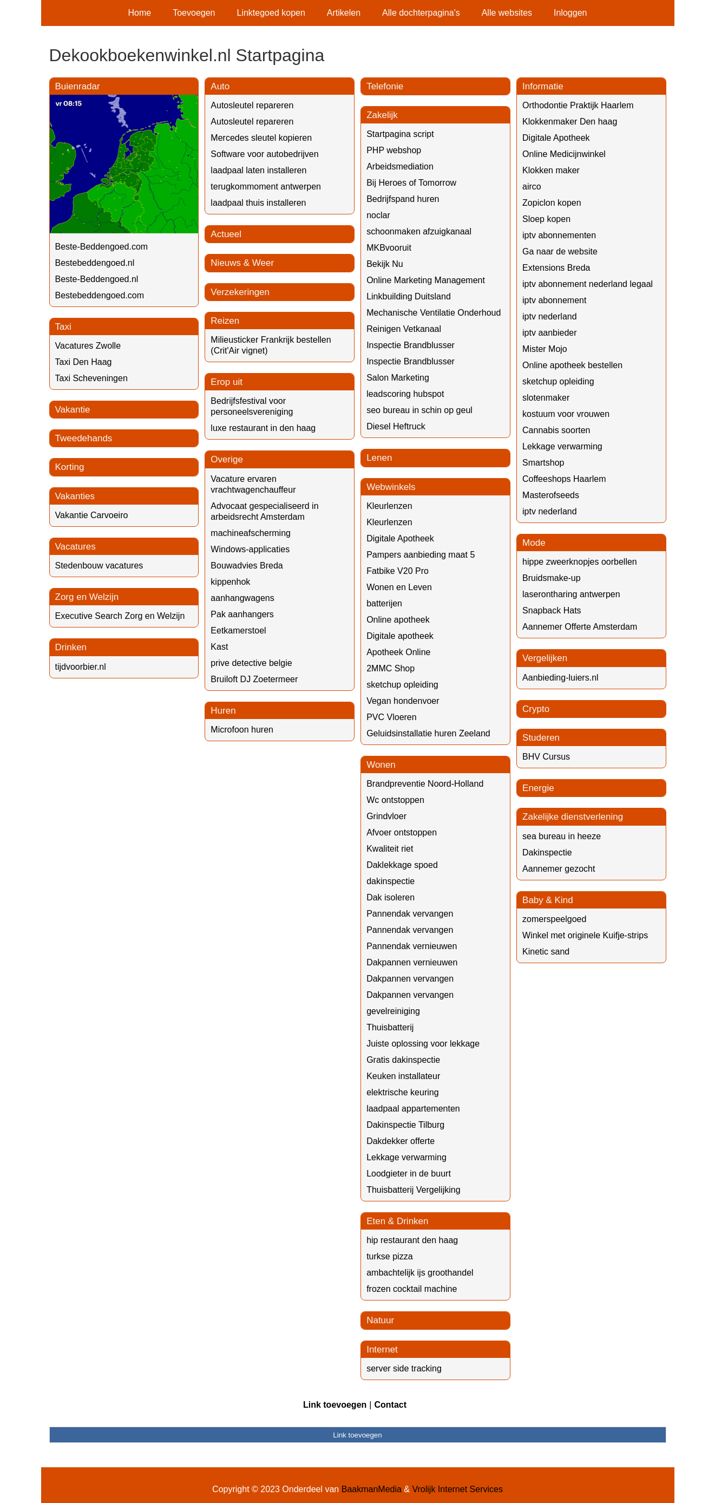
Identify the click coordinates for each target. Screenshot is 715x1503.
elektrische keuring (402, 1092)
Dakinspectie (547, 852)
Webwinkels (390, 487)
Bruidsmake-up (551, 578)
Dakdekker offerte (400, 1141)
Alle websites (507, 12)
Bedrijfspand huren (402, 199)
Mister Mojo (544, 349)
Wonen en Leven (399, 587)
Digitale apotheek (400, 636)
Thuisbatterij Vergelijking (413, 1189)
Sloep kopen (546, 219)
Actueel (226, 234)
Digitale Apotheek (400, 538)
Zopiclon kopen (551, 202)
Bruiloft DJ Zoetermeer (254, 679)
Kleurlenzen (389, 506)
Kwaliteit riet (389, 848)
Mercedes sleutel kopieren (261, 137)
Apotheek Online (398, 652)
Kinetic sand (545, 951)
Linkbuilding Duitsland (408, 296)
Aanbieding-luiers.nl (560, 677)
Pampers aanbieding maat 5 (420, 554)
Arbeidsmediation (400, 166)
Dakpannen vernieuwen (411, 962)
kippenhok (230, 581)
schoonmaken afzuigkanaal (418, 231)
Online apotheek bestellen (572, 365)
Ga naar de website (560, 251)
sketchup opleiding (402, 684)
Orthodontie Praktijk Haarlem (577, 105)
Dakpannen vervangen (410, 978)
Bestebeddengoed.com (100, 295)
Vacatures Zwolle (88, 345)
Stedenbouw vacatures (99, 565)
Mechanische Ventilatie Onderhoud (433, 312)
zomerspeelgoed (554, 919)
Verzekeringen (240, 292)
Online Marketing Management (425, 280)
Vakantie (72, 409)
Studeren (541, 738)
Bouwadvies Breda (247, 565)
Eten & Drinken (397, 1221)
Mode (534, 543)
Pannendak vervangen (409, 913)
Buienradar (77, 86)
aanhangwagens (242, 598)
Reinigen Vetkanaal (403, 329)
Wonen (381, 765)
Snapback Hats (551, 610)
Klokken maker (551, 170)
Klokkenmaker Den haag (569, 121)
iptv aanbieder (549, 332)
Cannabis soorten (556, 430)
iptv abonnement (554, 300)
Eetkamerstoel (238, 630)
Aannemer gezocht (558, 868)
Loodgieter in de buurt (408, 1173)
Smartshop (543, 462)
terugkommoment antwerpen (266, 186)
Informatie (542, 86)
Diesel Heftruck (395, 426)
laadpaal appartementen (413, 1108)
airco (531, 186)
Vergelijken (544, 658)
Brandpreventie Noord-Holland (424, 783)
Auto (220, 86)
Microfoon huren (242, 729)
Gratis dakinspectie (403, 1059)
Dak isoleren (390, 897)
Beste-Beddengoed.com (101, 246)
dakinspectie (390, 881)
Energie (538, 788)
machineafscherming (251, 533)
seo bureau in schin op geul (419, 410)
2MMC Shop (390, 668)
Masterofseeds (550, 495)
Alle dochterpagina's (421, 12)
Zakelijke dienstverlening (572, 817)
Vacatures (75, 546)
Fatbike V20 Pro (397, 571)
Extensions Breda (556, 267)
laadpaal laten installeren (258, 170)
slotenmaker (545, 397)
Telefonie (384, 86)
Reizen (225, 321)
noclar (378, 215)
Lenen (379, 458)
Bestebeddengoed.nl (95, 262)
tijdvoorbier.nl (80, 666)
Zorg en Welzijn (87, 597)
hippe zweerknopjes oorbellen (579, 561)
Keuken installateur (403, 1076)
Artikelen (343, 12)
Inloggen (570, 12)
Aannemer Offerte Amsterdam (579, 626)
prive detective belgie (251, 663)
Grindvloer (386, 816)
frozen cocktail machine (411, 1288)
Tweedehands (84, 438)
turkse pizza (389, 1256)
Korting (69, 467)
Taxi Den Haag (83, 362)
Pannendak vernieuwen (411, 946)
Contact (390, 1404)
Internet (382, 1349)
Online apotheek (398, 619)
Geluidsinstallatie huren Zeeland (428, 733)
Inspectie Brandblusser (410, 345)
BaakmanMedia (372, 1489)
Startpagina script (400, 134)
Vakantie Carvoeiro (91, 515)
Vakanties (75, 496)
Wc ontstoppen (395, 800)
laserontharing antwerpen (571, 594)
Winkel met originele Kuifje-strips (585, 935)
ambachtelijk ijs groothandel (419, 1272)
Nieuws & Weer (242, 263)
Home (140, 12)
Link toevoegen (334, 1404)
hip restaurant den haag (412, 1240)
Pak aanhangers (242, 614)
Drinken (71, 647)
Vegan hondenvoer (402, 700)
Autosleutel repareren (252, 105)
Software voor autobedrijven (264, 154)
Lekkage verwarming (406, 1157)
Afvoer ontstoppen (401, 832)
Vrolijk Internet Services (457, 1489)
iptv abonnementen (559, 235)
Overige (227, 459)
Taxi (63, 327)
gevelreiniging (393, 1011)
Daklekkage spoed (402, 865)
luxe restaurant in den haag (263, 428)
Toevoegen (194, 12)
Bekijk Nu (384, 264)
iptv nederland (549, 316)
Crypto (535, 709)
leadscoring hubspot (405, 393)
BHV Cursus (546, 756)
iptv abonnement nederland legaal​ (587, 284)
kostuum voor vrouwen (565, 414)
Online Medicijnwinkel (564, 154)
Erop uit (226, 382)
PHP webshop (393, 150)
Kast (219, 646)
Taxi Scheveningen (91, 378)
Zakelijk (382, 115)
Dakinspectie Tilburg (405, 1124)
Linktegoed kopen (271, 12)
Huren (223, 710)
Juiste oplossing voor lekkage (423, 1043)
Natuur (380, 1320)
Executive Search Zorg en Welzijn (120, 615)
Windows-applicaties (250, 549)
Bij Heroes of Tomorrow (411, 182)
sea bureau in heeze (561, 836)
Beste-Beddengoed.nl (97, 279)
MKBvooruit (388, 247)
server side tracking (404, 1368)
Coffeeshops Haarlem (564, 478)
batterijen (384, 603)
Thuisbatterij (390, 1027)
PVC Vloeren (391, 717)
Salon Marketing (397, 377)
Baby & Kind (547, 900)
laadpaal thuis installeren (258, 202)
